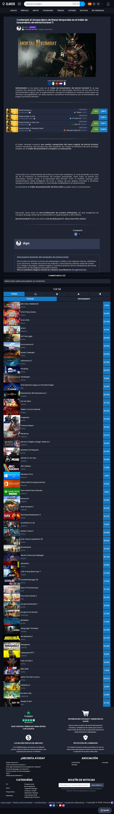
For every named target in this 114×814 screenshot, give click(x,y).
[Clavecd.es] (8, 3)
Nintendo (9, 804)
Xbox (8, 796)
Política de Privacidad (22, 811)
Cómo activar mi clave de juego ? (18, 779)
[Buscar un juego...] (54, 3)
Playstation (10, 800)
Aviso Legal (6, 811)
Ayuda (105, 810)
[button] (108, 3)
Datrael (89, 187)
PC (7, 792)
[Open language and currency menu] (94, 3)
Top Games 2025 (30, 803)
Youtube (105, 771)
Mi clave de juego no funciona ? (17, 777)
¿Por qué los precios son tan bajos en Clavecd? (23, 775)
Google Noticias (79, 278)
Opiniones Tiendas (31, 801)
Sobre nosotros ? (12, 771)
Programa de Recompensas (29, 793)
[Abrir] (19, 3)
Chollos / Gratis (30, 799)
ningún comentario (45, 29)
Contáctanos (40, 811)
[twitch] (112, 811)
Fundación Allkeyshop (74, 811)
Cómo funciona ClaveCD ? (16, 773)
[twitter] (80, 242)
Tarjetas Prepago (30, 797)
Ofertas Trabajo (55, 811)
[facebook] (76, 242)
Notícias (32, 27)
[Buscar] (82, 3)
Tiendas (74, 773)
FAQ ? (8, 782)
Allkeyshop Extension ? (14, 784)
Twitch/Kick (75, 771)
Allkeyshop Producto (32, 805)
